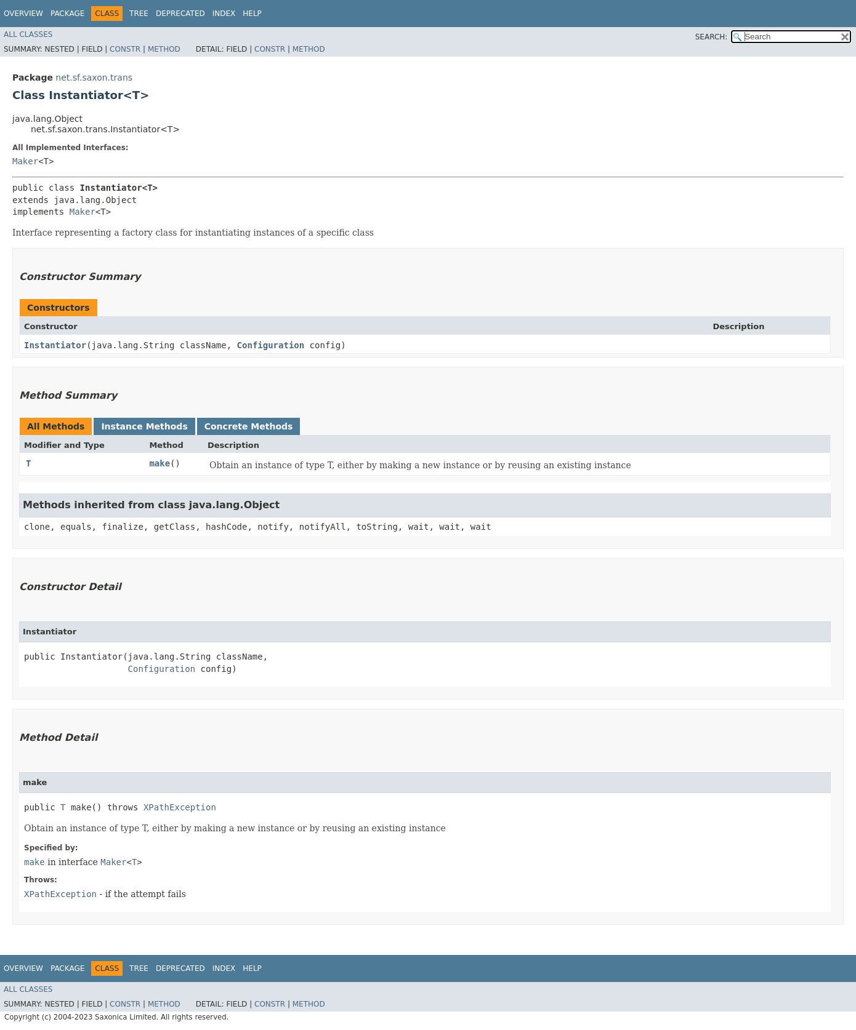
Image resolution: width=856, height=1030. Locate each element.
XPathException (179, 807)
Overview (23, 13)
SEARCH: (711, 37)
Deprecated (180, 13)
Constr (125, 49)
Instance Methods (144, 426)
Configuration (271, 345)
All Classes (28, 34)
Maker (25, 161)
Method (164, 49)
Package (67, 13)
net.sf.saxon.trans (93, 77)
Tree (138, 13)
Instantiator (55, 345)
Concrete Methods (248, 426)
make (159, 463)
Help (252, 13)
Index (224, 13)
